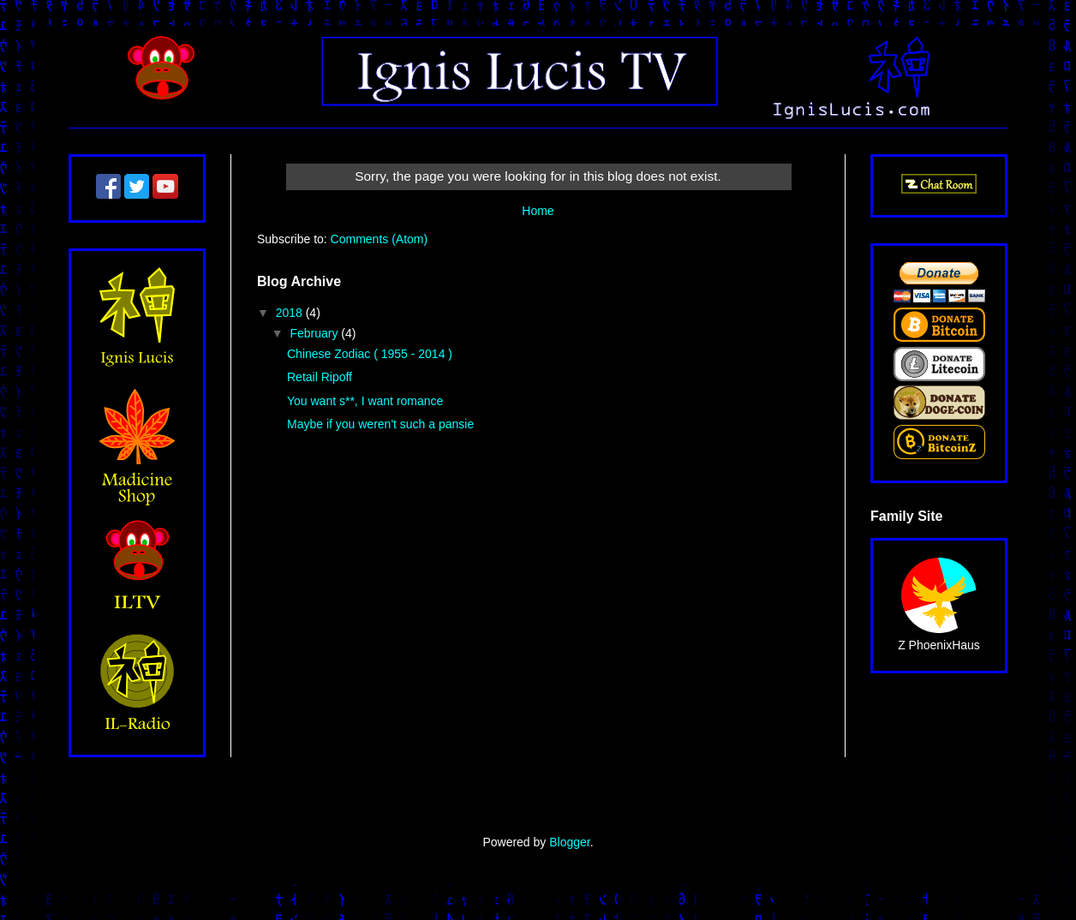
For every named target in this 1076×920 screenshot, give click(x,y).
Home (537, 211)
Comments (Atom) (379, 239)
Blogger (569, 842)
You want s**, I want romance (365, 401)
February (315, 333)
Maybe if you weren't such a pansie (380, 424)
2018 (291, 313)
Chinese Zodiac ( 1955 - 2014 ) (369, 354)
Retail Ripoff (319, 377)
